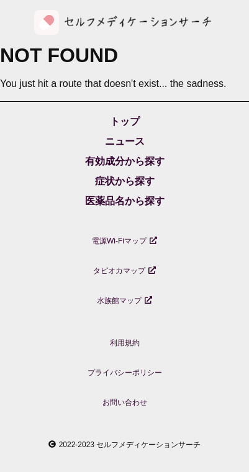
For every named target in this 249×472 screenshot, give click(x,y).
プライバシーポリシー (125, 372)
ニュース (125, 141)
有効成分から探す (125, 161)
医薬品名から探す (125, 201)
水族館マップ (124, 300)
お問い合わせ (124, 402)
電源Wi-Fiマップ (124, 241)
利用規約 (125, 342)
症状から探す (125, 181)
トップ (125, 121)
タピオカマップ (124, 270)
